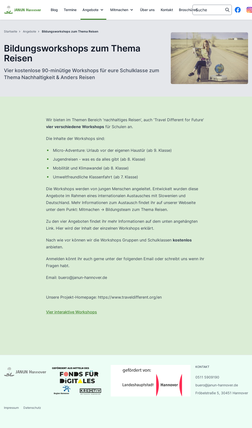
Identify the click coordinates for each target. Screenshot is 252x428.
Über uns (147, 10)
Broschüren (188, 10)
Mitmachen (122, 9)
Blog (54, 10)
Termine (70, 10)
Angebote (93, 9)
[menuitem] (54, 10)
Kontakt (167, 10)
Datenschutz (32, 408)
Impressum (11, 408)
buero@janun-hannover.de (216, 385)
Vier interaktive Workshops (71, 311)
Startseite (10, 31)
